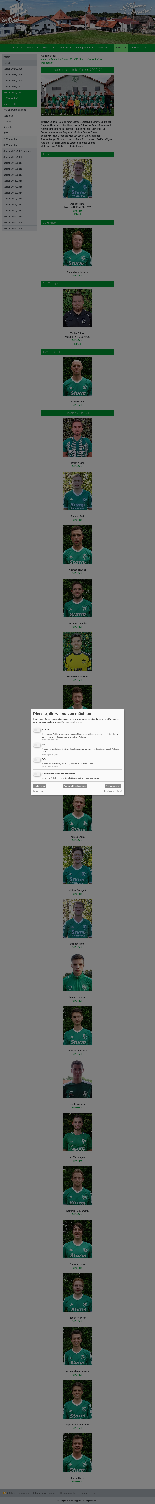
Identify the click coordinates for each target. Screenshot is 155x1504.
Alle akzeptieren (113, 786)
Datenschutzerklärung (71, 722)
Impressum (38, 791)
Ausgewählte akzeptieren (75, 786)
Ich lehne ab (39, 786)
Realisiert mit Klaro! (113, 791)
